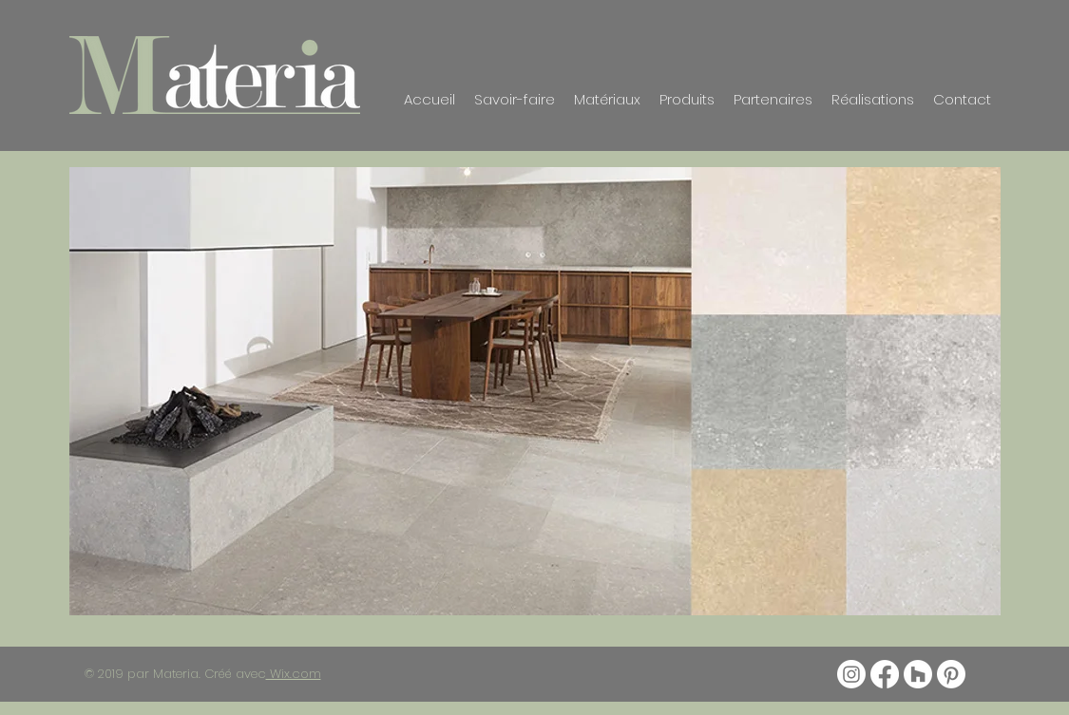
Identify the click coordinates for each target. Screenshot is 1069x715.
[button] (535, 391)
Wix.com (293, 674)
